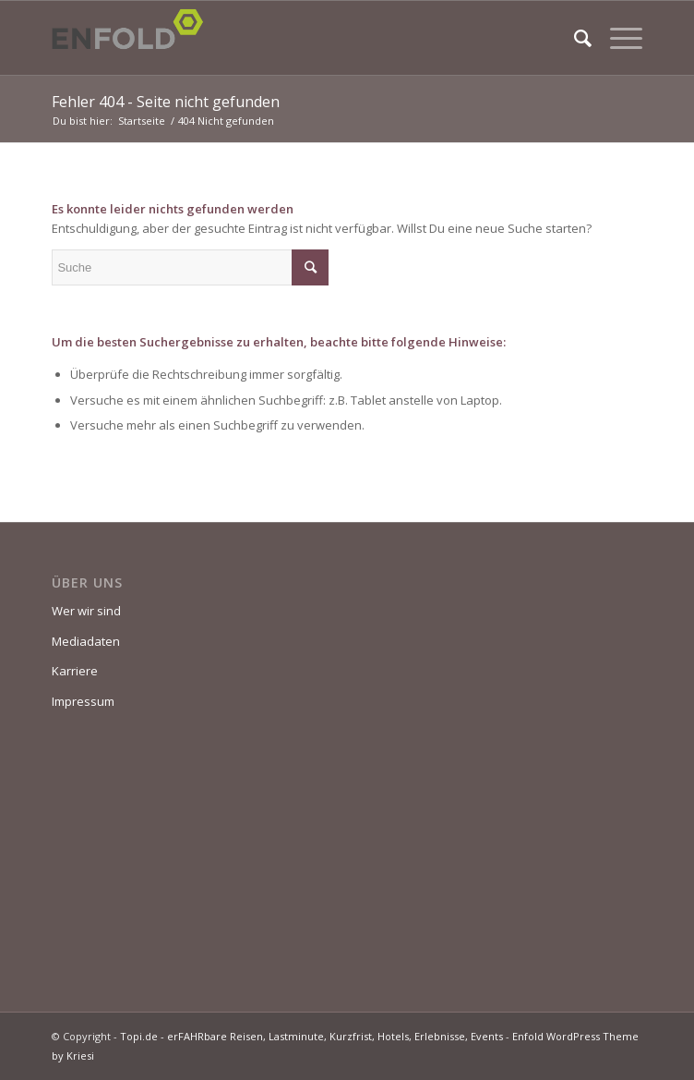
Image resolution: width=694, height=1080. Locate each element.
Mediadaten (86, 641)
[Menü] (617, 38)
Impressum (83, 701)
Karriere (75, 670)
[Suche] (574, 38)
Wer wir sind (86, 610)
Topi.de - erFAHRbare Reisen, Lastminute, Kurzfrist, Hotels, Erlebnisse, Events (311, 1036)
